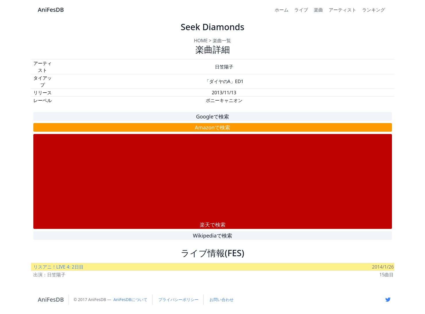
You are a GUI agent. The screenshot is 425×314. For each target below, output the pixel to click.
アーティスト (342, 10)
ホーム (282, 10)
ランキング (373, 10)
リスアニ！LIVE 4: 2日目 (58, 267)
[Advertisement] (212, 177)
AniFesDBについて (130, 299)
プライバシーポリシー (178, 299)
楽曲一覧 (222, 40)
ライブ (301, 10)
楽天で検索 (213, 224)
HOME (201, 40)
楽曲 (318, 10)
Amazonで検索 (212, 127)
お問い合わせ (221, 299)
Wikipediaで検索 (212, 235)
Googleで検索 (212, 116)
